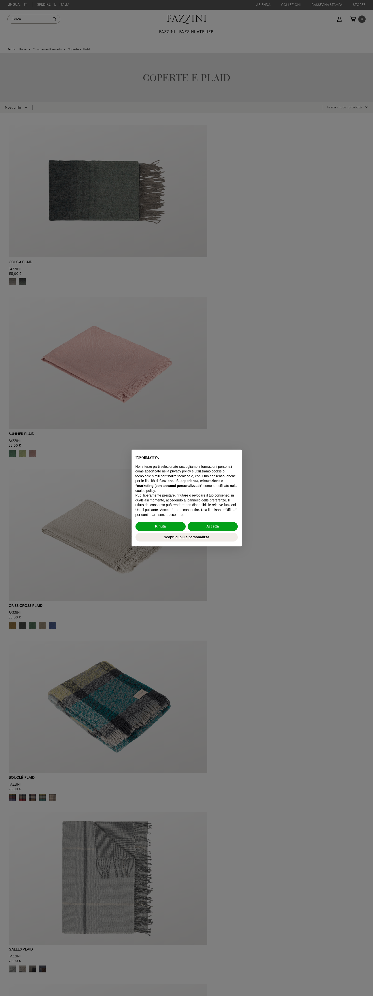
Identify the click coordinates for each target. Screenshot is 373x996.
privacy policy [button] (180, 471)
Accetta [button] (212, 526)
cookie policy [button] (145, 491)
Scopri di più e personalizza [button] (186, 537)
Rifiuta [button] (160, 526)
